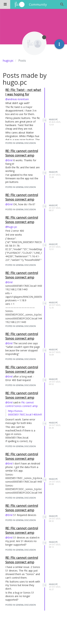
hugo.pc (53, 119)
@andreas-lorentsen (17, 99)
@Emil (9, 160)
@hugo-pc (11, 226)
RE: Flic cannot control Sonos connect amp (21, 153)
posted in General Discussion (20, 143)
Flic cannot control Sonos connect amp (21, 404)
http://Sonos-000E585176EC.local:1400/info (25, 412)
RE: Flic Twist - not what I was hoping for (23, 92)
